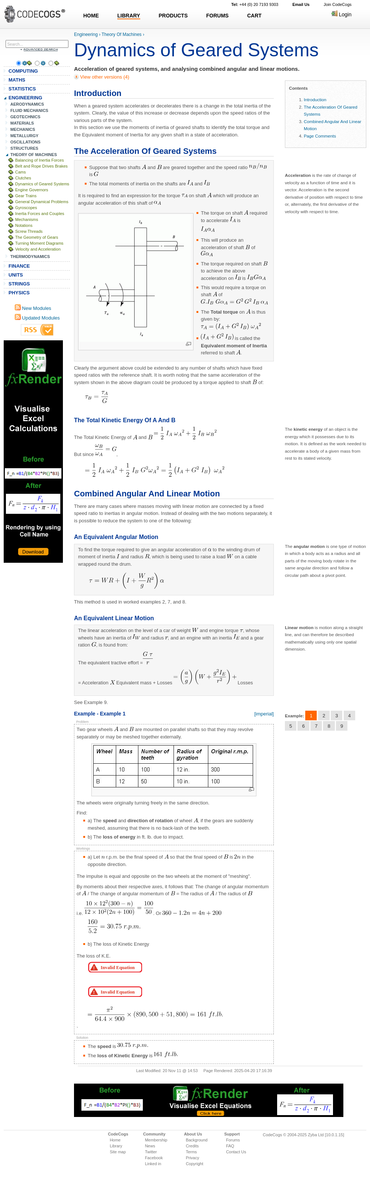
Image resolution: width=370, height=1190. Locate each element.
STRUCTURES (24, 148)
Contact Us (236, 1152)
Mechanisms (26, 219)
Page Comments (320, 135)
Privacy (192, 1158)
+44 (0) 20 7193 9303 (254, 4)
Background (197, 1140)
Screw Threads (29, 231)
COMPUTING (23, 71)
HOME (91, 16)
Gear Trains (26, 196)
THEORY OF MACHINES (33, 154)
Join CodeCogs (338, 4)
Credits (192, 1146)
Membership (156, 1140)
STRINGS (19, 284)
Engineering (86, 34)
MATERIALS (22, 123)
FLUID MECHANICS (29, 110)
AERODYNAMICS (27, 104)
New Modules (33, 308)
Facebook (154, 1158)
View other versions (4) (104, 77)
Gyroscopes (26, 207)
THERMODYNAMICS (30, 256)
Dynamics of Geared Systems (42, 184)
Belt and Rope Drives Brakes (41, 166)
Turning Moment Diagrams (39, 243)
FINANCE (19, 266)
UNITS (16, 275)
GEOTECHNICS (25, 117)
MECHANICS (22, 129)
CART (254, 16)
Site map (118, 1152)
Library (116, 1146)
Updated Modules (37, 318)
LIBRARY (128, 16)
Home (115, 1140)
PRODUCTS (173, 16)
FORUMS (217, 16)
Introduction (315, 99)
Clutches (23, 178)
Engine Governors (31, 190)
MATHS (17, 80)
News (150, 1146)
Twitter (151, 1152)
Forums (233, 1140)
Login (342, 14)
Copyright (194, 1163)
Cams (20, 172)
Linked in (153, 1163)
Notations (24, 225)
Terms (191, 1152)
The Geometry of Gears (36, 237)
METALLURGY (24, 135)
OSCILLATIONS (25, 142)
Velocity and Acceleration (38, 249)
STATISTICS (22, 89)
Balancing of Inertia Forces (39, 160)
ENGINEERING (25, 97)
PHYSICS (19, 292)
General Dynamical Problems (41, 201)
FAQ (230, 1146)
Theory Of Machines (122, 34)
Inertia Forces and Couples (39, 213)
